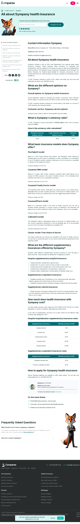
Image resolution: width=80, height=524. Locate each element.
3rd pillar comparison (6, 493)
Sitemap (33, 468)
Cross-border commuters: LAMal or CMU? (51, 486)
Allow (60, 518)
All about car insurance (7, 477)
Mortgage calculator (46, 496)
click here (58, 392)
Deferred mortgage (46, 502)
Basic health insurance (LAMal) (49, 480)
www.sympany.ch (33, 377)
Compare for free (55, 24)
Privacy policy (22, 468)
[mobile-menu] (77, 3)
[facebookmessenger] (19, 75)
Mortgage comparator (46, 499)
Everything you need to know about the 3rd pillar (13, 496)
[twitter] (13, 75)
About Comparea (5, 468)
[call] (72, 3)
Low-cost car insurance (7, 486)
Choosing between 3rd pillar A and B (10, 499)
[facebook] (10, 75)
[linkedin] (16, 75)
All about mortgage (46, 493)
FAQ (29, 468)
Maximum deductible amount (8, 502)
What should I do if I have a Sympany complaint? (27, 427)
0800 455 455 (39, 51)
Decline (53, 518)
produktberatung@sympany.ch (41, 55)
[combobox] (68, 3)
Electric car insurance (6, 480)
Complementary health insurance (49, 483)
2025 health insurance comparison (50, 477)
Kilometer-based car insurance (9, 483)
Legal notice (14, 468)
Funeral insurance (5, 505)
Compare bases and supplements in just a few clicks (34, 21)
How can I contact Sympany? (27, 438)
